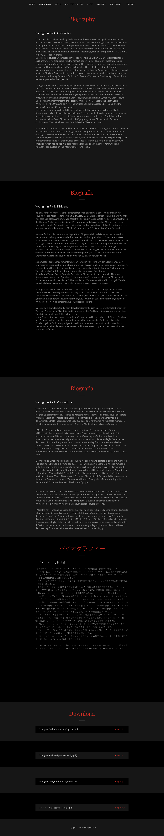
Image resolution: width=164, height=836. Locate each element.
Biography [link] (45, 4)
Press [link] (90, 4)
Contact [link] (130, 4)
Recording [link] (115, 4)
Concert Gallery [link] (74, 4)
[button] (120, 729)
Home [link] (32, 4)
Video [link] (58, 4)
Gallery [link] (101, 4)
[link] (81, 729)
